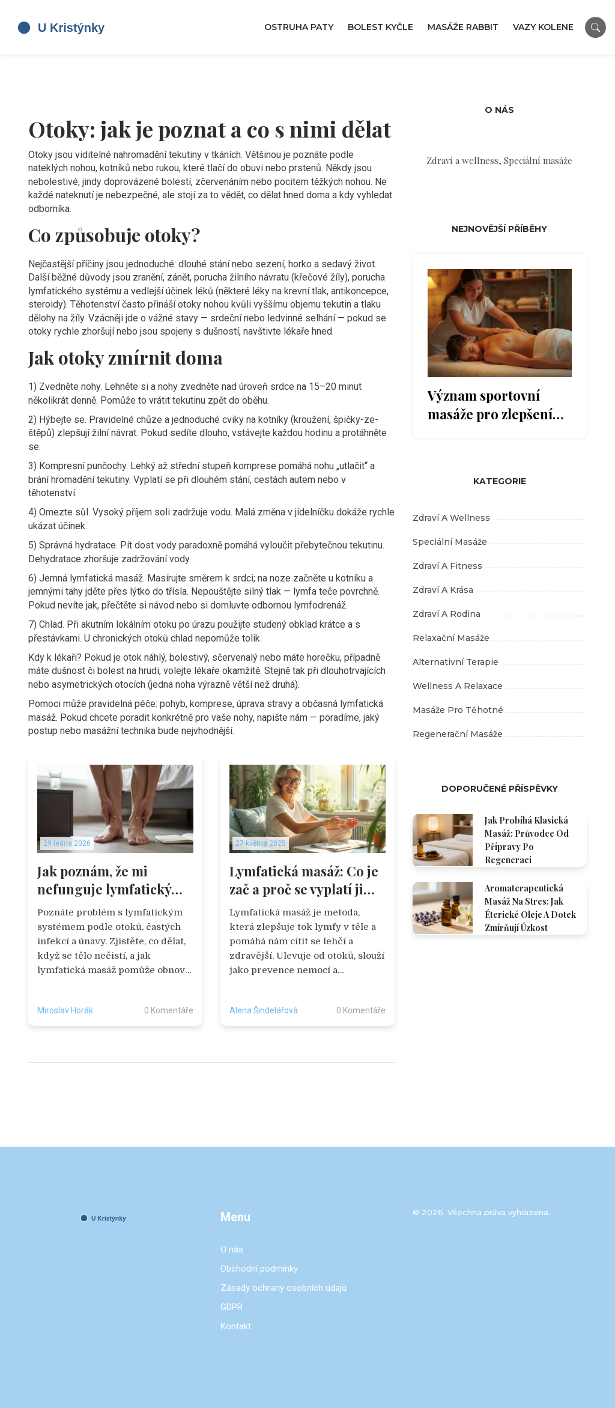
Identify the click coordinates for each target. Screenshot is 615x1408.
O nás (231, 1249)
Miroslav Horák (65, 1010)
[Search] (595, 27)
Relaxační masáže (498, 638)
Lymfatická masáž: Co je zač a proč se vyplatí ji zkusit (303, 880)
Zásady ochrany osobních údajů (283, 1287)
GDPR (231, 1307)
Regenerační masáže (498, 734)
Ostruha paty (298, 27)
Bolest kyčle (380, 27)
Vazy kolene (543, 27)
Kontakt (235, 1326)
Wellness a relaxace (498, 686)
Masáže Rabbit (463, 27)
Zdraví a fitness (498, 565)
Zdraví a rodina (498, 613)
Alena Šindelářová (263, 1010)
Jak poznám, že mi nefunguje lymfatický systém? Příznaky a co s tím (109, 880)
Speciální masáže (498, 541)
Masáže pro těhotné (498, 710)
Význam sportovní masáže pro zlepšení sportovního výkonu (490, 404)
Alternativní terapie (498, 662)
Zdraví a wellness (498, 517)
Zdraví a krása (498, 589)
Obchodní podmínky (259, 1268)
